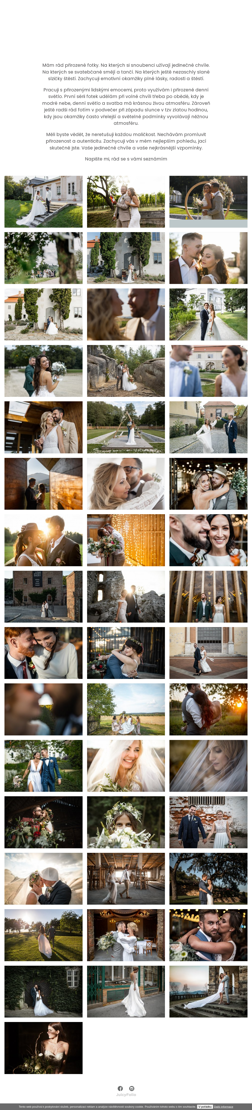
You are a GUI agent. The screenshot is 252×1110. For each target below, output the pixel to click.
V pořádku (205, 1106)
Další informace (223, 1106)
